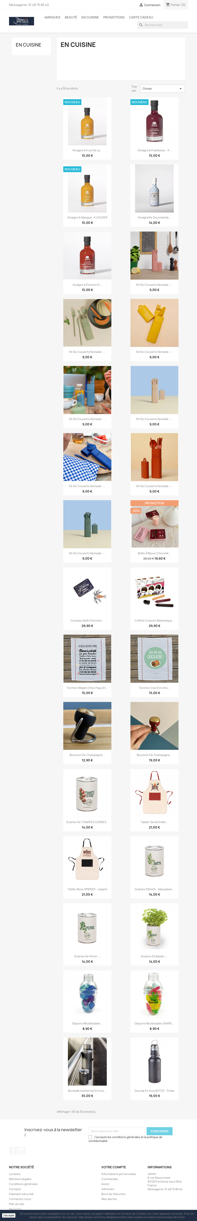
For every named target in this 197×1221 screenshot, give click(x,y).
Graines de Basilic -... (154, 956)
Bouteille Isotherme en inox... (87, 1091)
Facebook (13, 1150)
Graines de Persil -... (87, 956)
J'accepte (8, 1215)
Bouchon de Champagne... (87, 755)
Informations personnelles (118, 1174)
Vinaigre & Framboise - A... (154, 150)
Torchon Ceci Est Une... (154, 688)
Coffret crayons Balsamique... (154, 620)
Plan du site (16, 1204)
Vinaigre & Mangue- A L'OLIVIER (87, 217)
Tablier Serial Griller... (154, 822)
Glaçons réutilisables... (87, 1023)
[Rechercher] (162, 25)
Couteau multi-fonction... (87, 620)
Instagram (22, 1150)
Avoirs (105, 1184)
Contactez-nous (20, 1199)
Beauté (71, 17)
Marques (52, 17)
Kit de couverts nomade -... (154, 285)
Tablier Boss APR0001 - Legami (87, 889)
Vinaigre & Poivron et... (87, 285)
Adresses (107, 1189)
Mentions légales (20, 1179)
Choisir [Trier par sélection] (163, 88)
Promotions (114, 17)
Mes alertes (109, 1199)
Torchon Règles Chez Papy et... (87, 688)
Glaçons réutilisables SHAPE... (154, 1023)
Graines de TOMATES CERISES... (87, 822)
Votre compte (113, 1167)
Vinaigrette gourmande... (154, 217)
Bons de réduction (113, 1194)
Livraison (15, 1174)
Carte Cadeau (141, 17)
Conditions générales (23, 1184)
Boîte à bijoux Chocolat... (154, 553)
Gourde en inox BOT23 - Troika (154, 1091)
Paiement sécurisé (21, 1194)
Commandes (109, 1179)
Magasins (15, 1209)
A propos (15, 1189)
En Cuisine (90, 17)
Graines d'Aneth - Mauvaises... (154, 889)
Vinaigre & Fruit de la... (87, 150)
